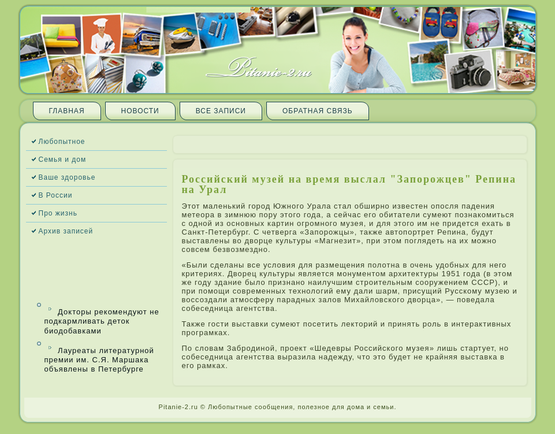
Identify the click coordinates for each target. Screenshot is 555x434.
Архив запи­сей (66, 231)
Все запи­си (221, 111)
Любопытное (62, 142)
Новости (140, 111)
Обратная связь (317, 111)
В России (56, 195)
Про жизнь (58, 213)
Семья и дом (63, 159)
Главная (67, 111)
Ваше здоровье (67, 177)
